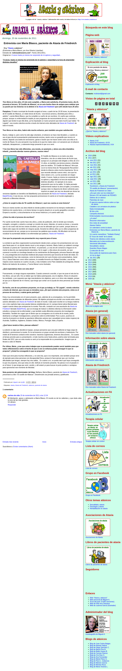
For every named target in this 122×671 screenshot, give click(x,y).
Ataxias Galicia (95, 225)
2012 (90, 260)
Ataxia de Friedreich (47, 107)
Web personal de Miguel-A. (100, 600)
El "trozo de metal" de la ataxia (101, 237)
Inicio (44, 442)
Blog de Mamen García (98, 663)
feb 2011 (93, 163)
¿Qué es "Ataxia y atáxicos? (96, 131)
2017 (90, 272)
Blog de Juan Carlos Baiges (100, 644)
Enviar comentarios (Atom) (23, 446)
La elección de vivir (97, 251)
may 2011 (94, 170)
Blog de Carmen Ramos (99, 653)
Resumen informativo (97, 220)
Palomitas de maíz (96, 200)
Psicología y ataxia (97, 506)
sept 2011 (94, 179)
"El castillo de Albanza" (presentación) (104, 188)
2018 (90, 274)
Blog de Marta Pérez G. (98, 659)
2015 (90, 267)
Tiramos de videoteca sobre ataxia (102, 239)
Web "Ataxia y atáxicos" (98, 598)
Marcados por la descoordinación (102, 241)
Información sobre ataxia (95, 360)
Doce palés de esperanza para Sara (103, 253)
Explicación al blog (92, 84)
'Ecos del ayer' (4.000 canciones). (102, 602)
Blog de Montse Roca (98, 665)
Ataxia (10, 48)
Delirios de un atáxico (98, 198)
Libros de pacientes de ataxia (96, 564)
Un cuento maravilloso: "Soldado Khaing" (105, 234)
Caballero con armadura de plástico (103, 207)
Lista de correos (91, 468)
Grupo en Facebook (93, 495)
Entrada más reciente (10, 442)
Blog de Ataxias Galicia (98, 645)
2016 (90, 269)
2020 (90, 279)
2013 (90, 262)
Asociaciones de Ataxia (94, 537)
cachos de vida (14, 395)
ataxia (12, 385)
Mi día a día (94, 211)
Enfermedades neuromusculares (102, 216)
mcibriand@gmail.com (102, 94)
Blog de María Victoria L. (99, 667)
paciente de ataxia (41, 385)
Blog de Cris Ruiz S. (97, 655)
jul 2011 (93, 174)
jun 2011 (93, 172)
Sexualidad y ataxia (97, 246)
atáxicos (31, 385)
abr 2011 (93, 167)
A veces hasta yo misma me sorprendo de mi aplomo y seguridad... (36, 55)
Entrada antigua (76, 442)
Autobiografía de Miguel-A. (95, 634)
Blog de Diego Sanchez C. (99, 647)
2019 (90, 276)
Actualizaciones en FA (94, 414)
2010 (90, 155)
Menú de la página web (94, 306)
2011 (90, 158)
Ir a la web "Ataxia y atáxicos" (96, 57)
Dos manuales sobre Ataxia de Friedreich (101, 387)
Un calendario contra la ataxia (101, 228)
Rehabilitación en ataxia (99, 508)
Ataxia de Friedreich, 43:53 (100, 143)
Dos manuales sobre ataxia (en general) (100, 333)
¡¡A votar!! (93, 218)
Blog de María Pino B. (98, 649)
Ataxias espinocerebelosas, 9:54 (102, 144)
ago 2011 (93, 176)
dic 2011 (93, 258)
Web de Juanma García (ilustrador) (103, 605)
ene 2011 (93, 160)
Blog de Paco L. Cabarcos (99, 661)
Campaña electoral (97, 214)
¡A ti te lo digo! (95, 255)
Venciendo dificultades (98, 243)
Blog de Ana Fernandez (98, 657)
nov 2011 (93, 184)
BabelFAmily (7, 196)
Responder (12, 405)
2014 (90, 264)
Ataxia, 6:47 (94, 141)
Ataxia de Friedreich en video (100, 191)
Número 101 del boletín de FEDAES (103, 195)
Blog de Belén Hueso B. (99, 651)
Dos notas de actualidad (99, 223)
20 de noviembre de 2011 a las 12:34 (34, 395)
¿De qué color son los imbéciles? (102, 193)
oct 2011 (93, 181)
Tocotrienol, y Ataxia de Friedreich (102, 186)
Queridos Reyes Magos (98, 248)
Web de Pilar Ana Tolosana (100, 603)
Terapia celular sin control (95, 441)
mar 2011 (94, 165)
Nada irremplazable (97, 209)
